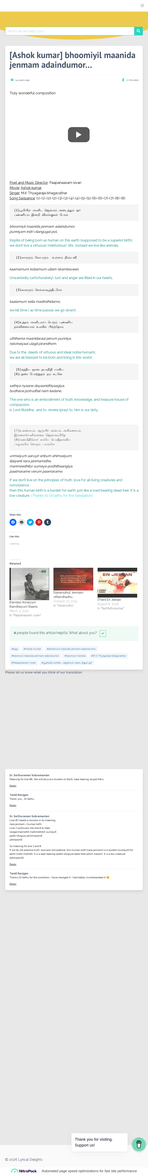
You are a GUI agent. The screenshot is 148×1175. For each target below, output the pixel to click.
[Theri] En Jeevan (109, 599)
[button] (142, 5)
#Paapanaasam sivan (23, 662)
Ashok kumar (31, 188)
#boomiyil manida (74, 655)
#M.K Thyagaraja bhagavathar (108, 655)
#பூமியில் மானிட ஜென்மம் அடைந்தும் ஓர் (67, 662)
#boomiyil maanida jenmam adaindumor (35, 655)
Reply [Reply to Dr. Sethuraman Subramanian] (13, 785)
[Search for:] (69, 31)
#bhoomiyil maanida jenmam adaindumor (71, 648)
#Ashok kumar (32, 648)
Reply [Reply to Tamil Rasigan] (13, 805)
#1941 (14, 648)
